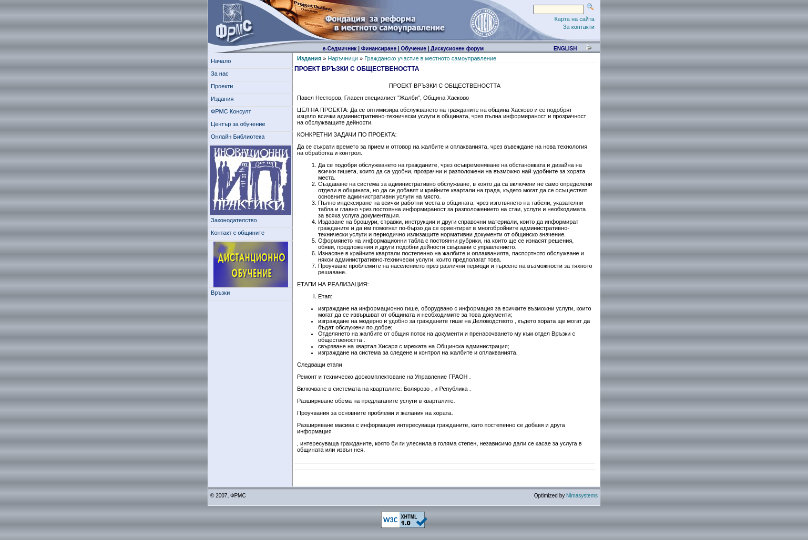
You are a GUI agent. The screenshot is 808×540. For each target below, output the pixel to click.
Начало (221, 61)
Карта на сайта (574, 19)
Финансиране (378, 48)
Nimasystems (582, 496)
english (565, 48)
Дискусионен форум (457, 48)
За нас (221, 73)
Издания (224, 99)
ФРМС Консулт (232, 111)
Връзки (222, 292)
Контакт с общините (237, 233)
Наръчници (343, 58)
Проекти (224, 86)
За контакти (579, 27)
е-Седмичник (340, 48)
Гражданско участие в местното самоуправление (430, 58)
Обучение (413, 48)
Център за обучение (240, 124)
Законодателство (234, 220)
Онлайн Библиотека (237, 136)
